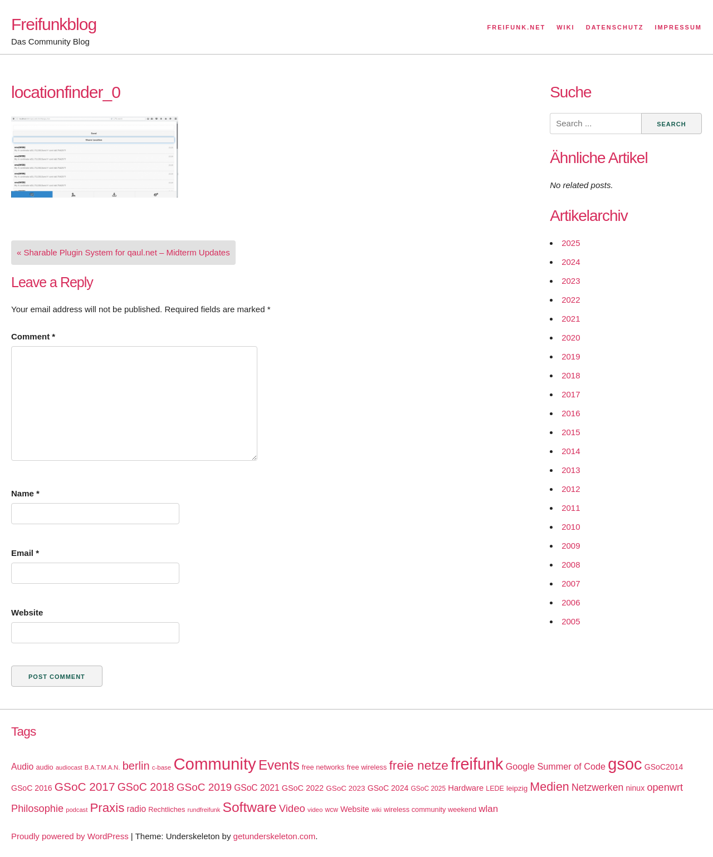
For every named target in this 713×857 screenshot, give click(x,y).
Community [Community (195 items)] (214, 764)
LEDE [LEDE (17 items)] (495, 788)
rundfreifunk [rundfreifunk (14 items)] (204, 809)
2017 (570, 394)
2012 (570, 489)
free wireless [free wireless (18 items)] (367, 767)
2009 (570, 545)
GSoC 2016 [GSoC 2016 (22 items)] (31, 788)
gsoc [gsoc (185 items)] (625, 764)
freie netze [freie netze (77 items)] (418, 765)
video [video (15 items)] (315, 809)
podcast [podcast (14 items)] (76, 809)
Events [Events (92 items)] (279, 764)
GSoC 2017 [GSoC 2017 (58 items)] (85, 786)
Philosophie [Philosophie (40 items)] (37, 808)
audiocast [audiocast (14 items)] (69, 767)
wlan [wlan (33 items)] (488, 809)
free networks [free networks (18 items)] (323, 767)
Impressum (678, 27)
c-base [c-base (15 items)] (161, 767)
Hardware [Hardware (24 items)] (466, 788)
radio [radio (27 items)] (136, 809)
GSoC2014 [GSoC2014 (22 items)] (663, 766)
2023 (570, 280)
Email (25, 553)
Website (27, 612)
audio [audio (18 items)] (44, 767)
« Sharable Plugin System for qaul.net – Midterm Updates (123, 252)
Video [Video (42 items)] (292, 808)
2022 (570, 299)
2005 (570, 621)
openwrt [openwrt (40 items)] (665, 787)
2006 (570, 602)
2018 (570, 375)
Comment (33, 336)
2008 (570, 564)
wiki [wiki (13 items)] (377, 809)
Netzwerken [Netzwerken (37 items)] (597, 787)
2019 (570, 356)
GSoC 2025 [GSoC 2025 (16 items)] (428, 788)
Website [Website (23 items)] (354, 809)
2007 (570, 583)
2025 (570, 243)
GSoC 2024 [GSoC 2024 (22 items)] (388, 788)
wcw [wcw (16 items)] (331, 810)
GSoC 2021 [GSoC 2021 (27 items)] (256, 787)
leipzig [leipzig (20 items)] (517, 788)
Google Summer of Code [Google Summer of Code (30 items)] (555, 766)
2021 (570, 318)
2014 (570, 451)
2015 (570, 432)
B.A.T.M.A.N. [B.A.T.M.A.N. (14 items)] (102, 767)
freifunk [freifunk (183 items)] (477, 764)
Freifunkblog (53, 24)
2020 (570, 337)
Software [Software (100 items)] (250, 807)
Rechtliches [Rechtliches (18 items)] (166, 809)
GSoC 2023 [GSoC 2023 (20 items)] (345, 788)
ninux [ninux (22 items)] (635, 788)
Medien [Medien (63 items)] (549, 787)
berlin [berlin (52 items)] (136, 766)
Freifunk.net (516, 27)
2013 (570, 470)
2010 (570, 526)
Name (25, 493)
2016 (570, 413)
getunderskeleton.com (274, 836)
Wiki (565, 27)
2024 (570, 262)
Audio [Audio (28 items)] (22, 766)
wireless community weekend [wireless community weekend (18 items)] (430, 809)
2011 (570, 508)
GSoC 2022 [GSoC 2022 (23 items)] (303, 788)
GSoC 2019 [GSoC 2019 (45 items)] (204, 787)
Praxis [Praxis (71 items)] (107, 808)
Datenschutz (615, 27)
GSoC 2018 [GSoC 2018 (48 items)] (146, 787)
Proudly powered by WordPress (70, 836)
